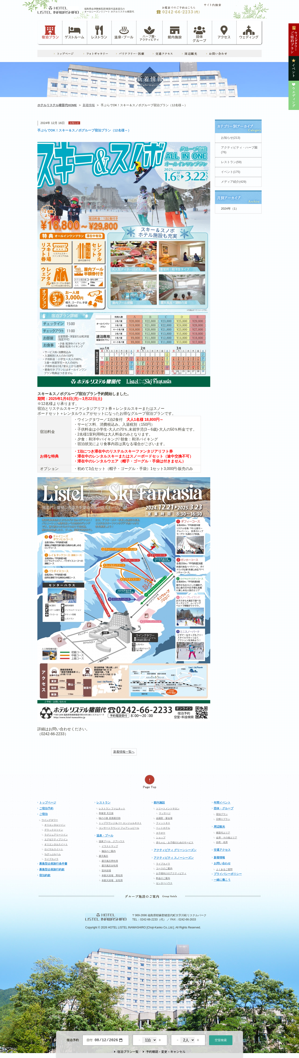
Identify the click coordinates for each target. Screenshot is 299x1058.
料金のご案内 (163, 878)
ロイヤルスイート (53, 849)
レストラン (99, 32)
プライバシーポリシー (228, 874)
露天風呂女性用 (110, 865)
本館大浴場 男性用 (112, 875)
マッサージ (165, 813)
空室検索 (221, 1039)
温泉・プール (124, 32)
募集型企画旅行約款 (51, 869)
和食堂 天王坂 (106, 813)
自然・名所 (222, 842)
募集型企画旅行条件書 (53, 863)
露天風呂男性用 (110, 861)
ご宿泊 (43, 814)
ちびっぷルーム (52, 854)
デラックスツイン (53, 830)
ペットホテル (163, 828)
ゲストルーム (74, 32)
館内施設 (175, 32)
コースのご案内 (164, 868)
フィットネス (163, 823)
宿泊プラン (50, 32)
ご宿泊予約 (46, 808)
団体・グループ (223, 808)
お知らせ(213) (230, 137)
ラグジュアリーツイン (56, 834)
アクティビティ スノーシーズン (174, 857)
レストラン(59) (231, 162)
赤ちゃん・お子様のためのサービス (174, 842)
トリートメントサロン (167, 808)
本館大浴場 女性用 (112, 880)
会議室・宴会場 (164, 818)
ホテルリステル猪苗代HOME (57, 105)
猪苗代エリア (223, 832)
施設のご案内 (109, 851)
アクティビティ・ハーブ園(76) (239, 150)
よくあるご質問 (224, 869)
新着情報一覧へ (124, 751)
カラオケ (160, 833)
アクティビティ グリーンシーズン (175, 850)
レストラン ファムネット (112, 808)
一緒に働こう (222, 879)
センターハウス (164, 883)
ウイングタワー (50, 820)
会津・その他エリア (226, 837)
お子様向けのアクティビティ (171, 873)
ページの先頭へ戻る (149, 782)
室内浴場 (106, 870)
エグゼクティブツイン (56, 839)
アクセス (224, 32)
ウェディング (249, 32)
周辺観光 (219, 826)
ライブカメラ (51, 859)
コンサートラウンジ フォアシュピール (119, 828)
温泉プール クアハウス (112, 841)
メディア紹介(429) (233, 181)
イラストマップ (110, 846)
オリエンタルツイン (54, 825)
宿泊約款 (44, 875)
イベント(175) (230, 172)
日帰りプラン (223, 819)
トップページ (47, 802)
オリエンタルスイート (56, 844)
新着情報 (89, 105)
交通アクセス (222, 849)
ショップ (160, 837)
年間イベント (222, 802)
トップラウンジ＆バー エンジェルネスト (120, 823)
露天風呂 (103, 856)
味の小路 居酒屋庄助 (110, 818)
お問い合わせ (222, 863)
